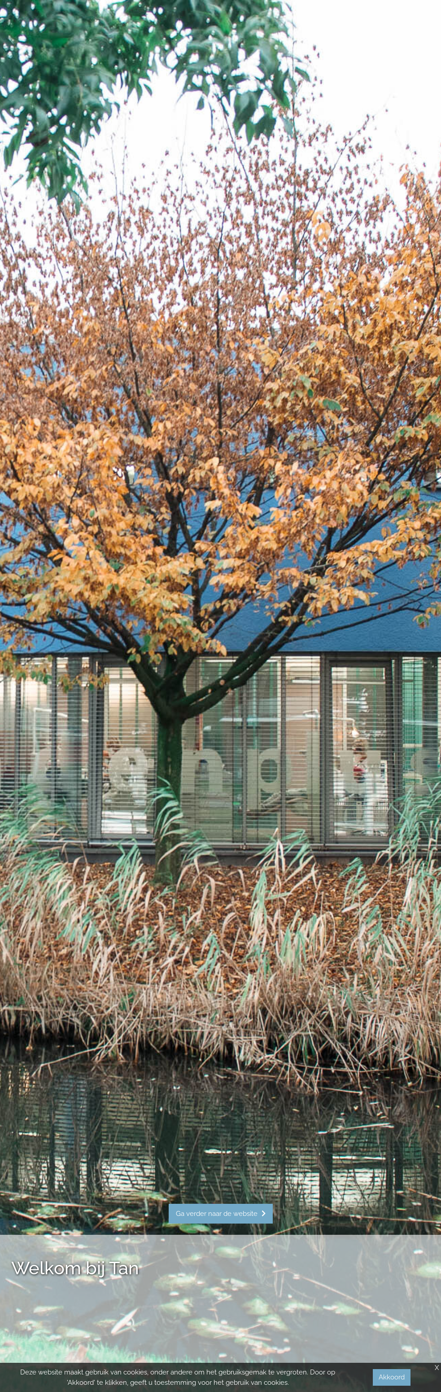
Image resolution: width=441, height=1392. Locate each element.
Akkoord (392, 1377)
